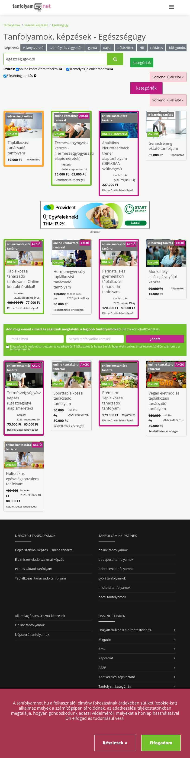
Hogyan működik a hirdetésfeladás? (125, 630)
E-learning (19, 75)
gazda (92, 47)
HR (142, 47)
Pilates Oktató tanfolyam (33, 569)
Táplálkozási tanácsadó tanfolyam (40, 578)
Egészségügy (60, 25)
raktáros (156, 47)
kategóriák (142, 62)
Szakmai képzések (36, 25)
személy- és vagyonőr (66, 47)
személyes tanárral (89, 69)
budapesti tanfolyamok (116, 559)
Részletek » (115, 742)
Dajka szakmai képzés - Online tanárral (44, 550)
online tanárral (39, 69)
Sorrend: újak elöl (168, 77)
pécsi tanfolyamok (112, 597)
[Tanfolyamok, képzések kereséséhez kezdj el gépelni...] (55, 59)
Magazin (105, 639)
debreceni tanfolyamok (116, 569)
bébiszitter (125, 47)
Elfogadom (161, 742)
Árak (102, 649)
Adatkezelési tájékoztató (117, 677)
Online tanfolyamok (30, 625)
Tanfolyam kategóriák (115, 686)
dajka (107, 47)
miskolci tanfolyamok (115, 587)
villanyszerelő (33, 47)
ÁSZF (102, 667)
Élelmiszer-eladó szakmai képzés (39, 559)
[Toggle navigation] (174, 6)
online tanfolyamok (113, 550)
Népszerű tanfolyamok (32, 634)
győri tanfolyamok (112, 578)
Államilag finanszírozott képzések (40, 616)
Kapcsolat (106, 658)
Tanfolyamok (11, 25)
